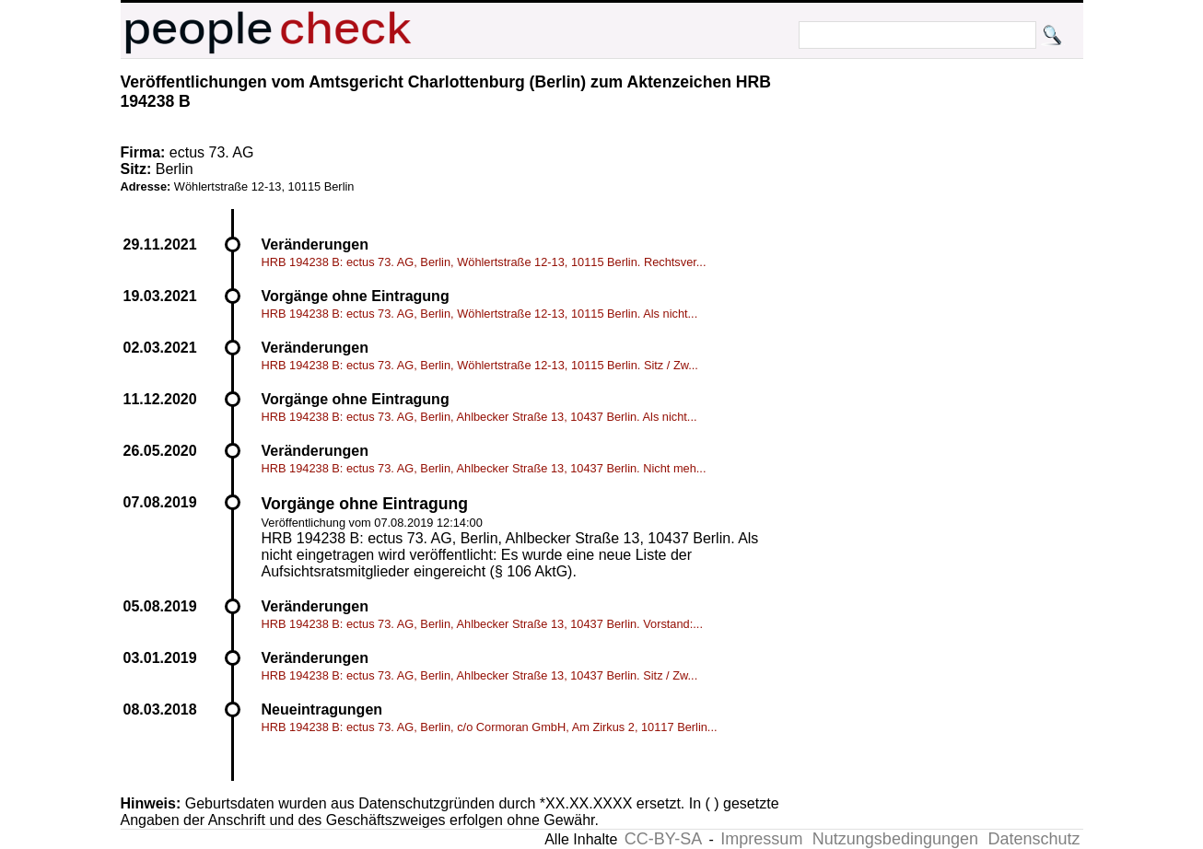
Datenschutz (1033, 839)
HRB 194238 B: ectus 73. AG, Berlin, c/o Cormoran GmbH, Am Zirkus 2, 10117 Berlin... (490, 727)
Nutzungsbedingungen (895, 839)
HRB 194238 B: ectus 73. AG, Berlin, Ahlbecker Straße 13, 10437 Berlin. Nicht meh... (484, 468)
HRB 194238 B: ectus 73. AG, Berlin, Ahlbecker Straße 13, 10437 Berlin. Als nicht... (479, 417)
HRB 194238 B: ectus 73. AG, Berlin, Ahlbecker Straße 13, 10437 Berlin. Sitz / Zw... (480, 675)
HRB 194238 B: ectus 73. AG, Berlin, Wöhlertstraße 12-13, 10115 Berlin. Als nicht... (480, 313)
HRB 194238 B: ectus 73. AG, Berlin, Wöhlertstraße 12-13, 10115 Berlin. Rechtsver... (484, 262)
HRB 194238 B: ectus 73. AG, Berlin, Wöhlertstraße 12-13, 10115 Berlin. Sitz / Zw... (480, 365)
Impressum (761, 839)
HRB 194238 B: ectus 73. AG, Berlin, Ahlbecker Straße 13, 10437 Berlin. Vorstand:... (482, 624)
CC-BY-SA (663, 839)
